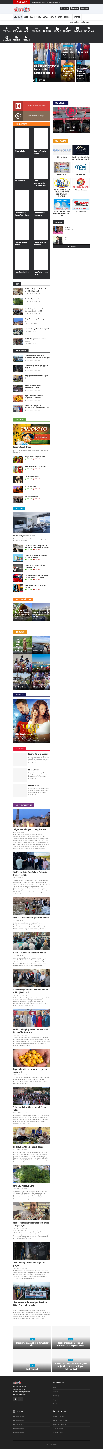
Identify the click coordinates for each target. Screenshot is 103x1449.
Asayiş (45, 17)
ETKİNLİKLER (17, 29)
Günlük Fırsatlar (58, 1429)
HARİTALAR (78, 29)
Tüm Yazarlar (71, 246)
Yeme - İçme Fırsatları (60, 1420)
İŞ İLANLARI (7, 38)
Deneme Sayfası (18, 1416)
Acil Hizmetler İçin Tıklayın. (36, 116)
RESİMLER (16, 38)
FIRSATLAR (6, 29)
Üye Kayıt (85, 22)
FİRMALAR (57, 29)
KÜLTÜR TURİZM (35, 17)
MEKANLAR (67, 29)
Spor (60, 17)
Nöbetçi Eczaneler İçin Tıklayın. (36, 106)
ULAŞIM (26, 29)
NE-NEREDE (47, 29)
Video (32, 1339)
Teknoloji (67, 17)
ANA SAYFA (18, 17)
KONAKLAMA (36, 29)
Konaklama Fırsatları (59, 1424)
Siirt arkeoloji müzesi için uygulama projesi (46, 2)
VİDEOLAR (26, 38)
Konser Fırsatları (58, 1416)
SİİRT (26, 17)
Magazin (77, 17)
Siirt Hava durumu (51, 92)
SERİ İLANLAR (89, 29)
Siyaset (53, 17)
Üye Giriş (74, 22)
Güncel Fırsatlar (58, 1433)
